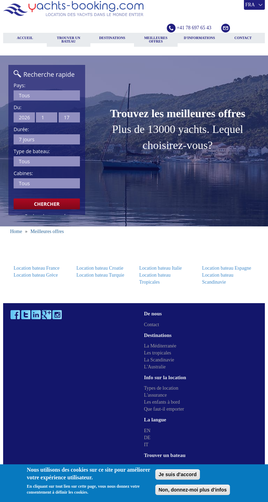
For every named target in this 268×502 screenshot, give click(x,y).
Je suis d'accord (177, 474)
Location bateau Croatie (100, 268)
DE (147, 437)
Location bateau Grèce (36, 275)
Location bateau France (36, 268)
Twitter (26, 314)
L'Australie (154, 366)
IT (146, 444)
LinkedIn (36, 314)
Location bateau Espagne (226, 268)
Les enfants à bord (162, 402)
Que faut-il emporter (164, 409)
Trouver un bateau (68, 39)
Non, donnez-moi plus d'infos (192, 490)
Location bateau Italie (160, 268)
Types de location (161, 388)
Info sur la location (165, 377)
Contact (243, 38)
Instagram (57, 314)
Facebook (15, 314)
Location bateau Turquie (100, 275)
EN (147, 430)
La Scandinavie (159, 359)
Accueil (25, 38)
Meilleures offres (156, 39)
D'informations (199, 38)
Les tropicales (157, 352)
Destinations (112, 38)
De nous (153, 313)
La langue (155, 419)
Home (16, 231)
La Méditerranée (160, 346)
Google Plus (47, 314)
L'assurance (155, 395)
